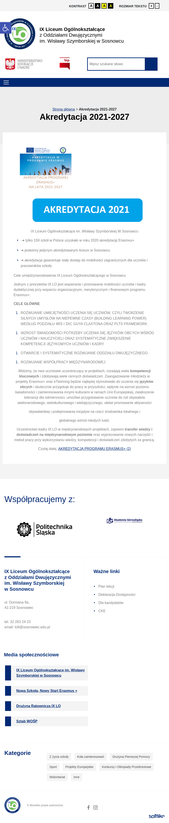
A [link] (91, 6)
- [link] (157, 6)
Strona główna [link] (63, 109)
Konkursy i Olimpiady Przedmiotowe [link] (126, 767)
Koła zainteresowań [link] (90, 756)
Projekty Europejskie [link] (79, 767)
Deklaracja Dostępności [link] (116, 594)
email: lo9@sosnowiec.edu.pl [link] (27, 627)
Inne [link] (76, 777)
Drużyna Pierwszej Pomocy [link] (131, 756)
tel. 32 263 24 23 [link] (17, 622)
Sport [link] (53, 767)
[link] (5, 28)
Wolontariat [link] (57, 777)
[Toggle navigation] (6, 82)
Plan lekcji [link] (106, 586)
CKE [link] (102, 611)
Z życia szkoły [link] (59, 756)
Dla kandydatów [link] (110, 603)
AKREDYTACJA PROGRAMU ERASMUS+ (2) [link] (94, 449)
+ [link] (151, 6)
